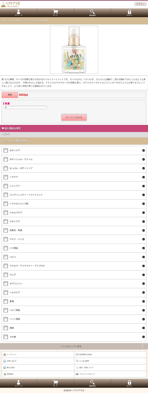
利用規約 (10, 374)
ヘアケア (6, 134)
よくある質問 (84, 361)
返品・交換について (86, 367)
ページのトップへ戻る (71, 346)
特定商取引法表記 (85, 354)
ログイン (140, 3)
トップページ (11, 354)
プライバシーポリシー (87, 374)
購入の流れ (11, 367)
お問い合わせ (11, 361)
